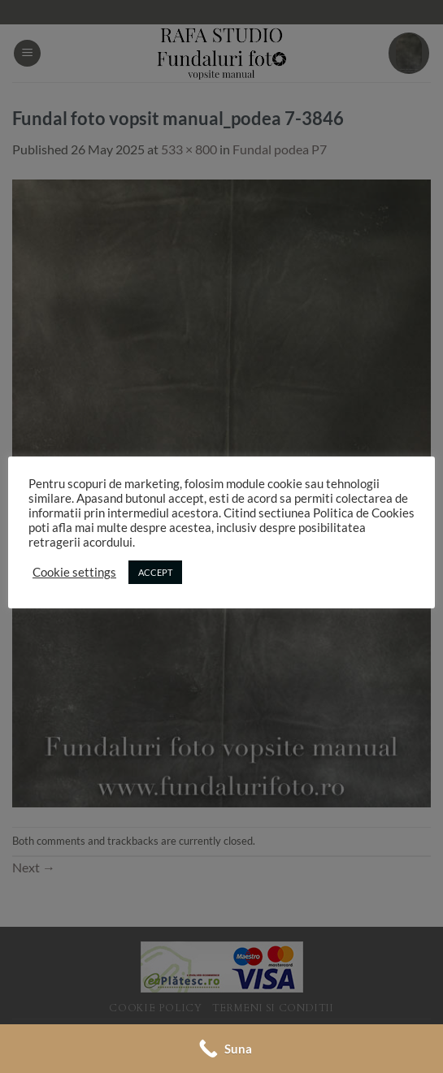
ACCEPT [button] (155, 572)
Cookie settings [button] (74, 572)
